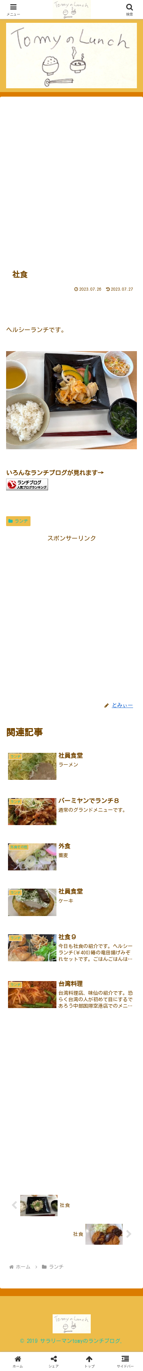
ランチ (18, 520)
